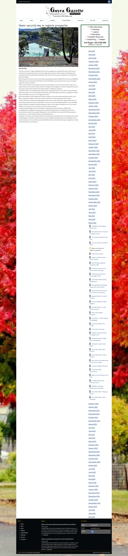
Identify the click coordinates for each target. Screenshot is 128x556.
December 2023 (94, 151)
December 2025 (94, 68)
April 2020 (91, 479)
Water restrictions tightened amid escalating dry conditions (58, 524)
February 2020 (93, 486)
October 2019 (93, 500)
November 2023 (94, 154)
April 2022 (91, 219)
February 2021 (93, 445)
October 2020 (93, 458)
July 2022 (91, 209)
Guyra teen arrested (97, 254)
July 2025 (91, 85)
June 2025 (92, 89)
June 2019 (92, 513)
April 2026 (91, 54)
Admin (94, 552)
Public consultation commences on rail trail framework (57, 539)
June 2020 (92, 472)
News (31, 20)
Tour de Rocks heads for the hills (99, 238)
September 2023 (94, 161)
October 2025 (93, 75)
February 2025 (93, 103)
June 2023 (92, 171)
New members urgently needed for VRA (97, 264)
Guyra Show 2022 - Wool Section (97, 350)
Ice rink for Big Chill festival (99, 366)
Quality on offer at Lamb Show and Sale (97, 258)
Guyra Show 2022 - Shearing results (98, 393)
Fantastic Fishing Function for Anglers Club (98, 334)
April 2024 (91, 137)
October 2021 (93, 417)
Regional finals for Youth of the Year (98, 297)
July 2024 (91, 127)
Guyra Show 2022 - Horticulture (96, 370)
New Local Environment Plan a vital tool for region (99, 361)
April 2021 (91, 438)
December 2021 (94, 410)
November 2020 (94, 455)
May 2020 (91, 476)
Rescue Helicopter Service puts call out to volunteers (98, 291)
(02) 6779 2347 (94, 525)
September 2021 (94, 421)
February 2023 (93, 185)
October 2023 (93, 157)
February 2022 (93, 404)
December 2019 (94, 493)
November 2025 (94, 72)
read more (45, 535)
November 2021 (94, 414)
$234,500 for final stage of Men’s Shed (98, 227)
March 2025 (92, 99)
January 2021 (93, 448)
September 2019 (94, 503)
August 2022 (92, 205)
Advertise (80, 20)
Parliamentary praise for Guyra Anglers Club (98, 275)
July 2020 (91, 469)
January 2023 (93, 188)
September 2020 (94, 462)
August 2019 (92, 506)
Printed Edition (66, 20)
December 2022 (94, 192)
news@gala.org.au (95, 528)
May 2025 (91, 92)
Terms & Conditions (36, 552)
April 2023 (91, 178)
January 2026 (93, 65)
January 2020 (93, 489)
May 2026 (91, 51)
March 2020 (92, 482)
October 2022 (93, 199)
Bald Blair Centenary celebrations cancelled (96, 387)
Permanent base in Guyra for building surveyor (99, 233)
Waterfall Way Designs (106, 552)
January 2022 (93, 407)
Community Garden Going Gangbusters (98, 280)
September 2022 (94, 202)
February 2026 (93, 61)
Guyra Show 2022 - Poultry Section (98, 356)
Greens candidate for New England (98, 302)
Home (21, 20)
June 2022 (92, 212)
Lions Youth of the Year (98, 329)
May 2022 (91, 216)
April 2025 (91, 96)
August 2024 (92, 123)
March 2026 (92, 58)
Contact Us (105, 20)
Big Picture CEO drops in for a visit (99, 376)
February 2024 (93, 144)
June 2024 (92, 130)
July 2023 (91, 168)
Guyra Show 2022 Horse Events (97, 325)
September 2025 (94, 79)
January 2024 (93, 147)
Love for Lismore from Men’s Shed (99, 244)
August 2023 (92, 164)
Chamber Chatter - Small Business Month (98, 308)
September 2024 (94, 120)
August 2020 (92, 465)
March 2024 (92, 140)
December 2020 (94, 452)
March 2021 (92, 441)
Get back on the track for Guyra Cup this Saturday (98, 269)
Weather (52, 20)
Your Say (92, 20)
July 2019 (91, 510)
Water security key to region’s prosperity (97, 249)
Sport (41, 20)
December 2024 (94, 109)
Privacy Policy (29, 552)
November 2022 (94, 195)
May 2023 (91, 175)
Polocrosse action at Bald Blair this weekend (98, 339)
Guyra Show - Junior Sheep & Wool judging (99, 319)
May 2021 (91, 434)
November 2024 (94, 113)
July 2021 (91, 428)
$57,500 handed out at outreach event (97, 381)
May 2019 (91, 517)
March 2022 (92, 223)
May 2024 (91, 133)
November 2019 (94, 496)
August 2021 (92, 424)
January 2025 (93, 106)
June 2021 (92, 431)
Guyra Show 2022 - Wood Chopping (97, 398)
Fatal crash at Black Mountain (96, 313)
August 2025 (92, 82)
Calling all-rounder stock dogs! (98, 345)
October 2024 (93, 116)
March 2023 (92, 181)
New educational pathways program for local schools (98, 286)
